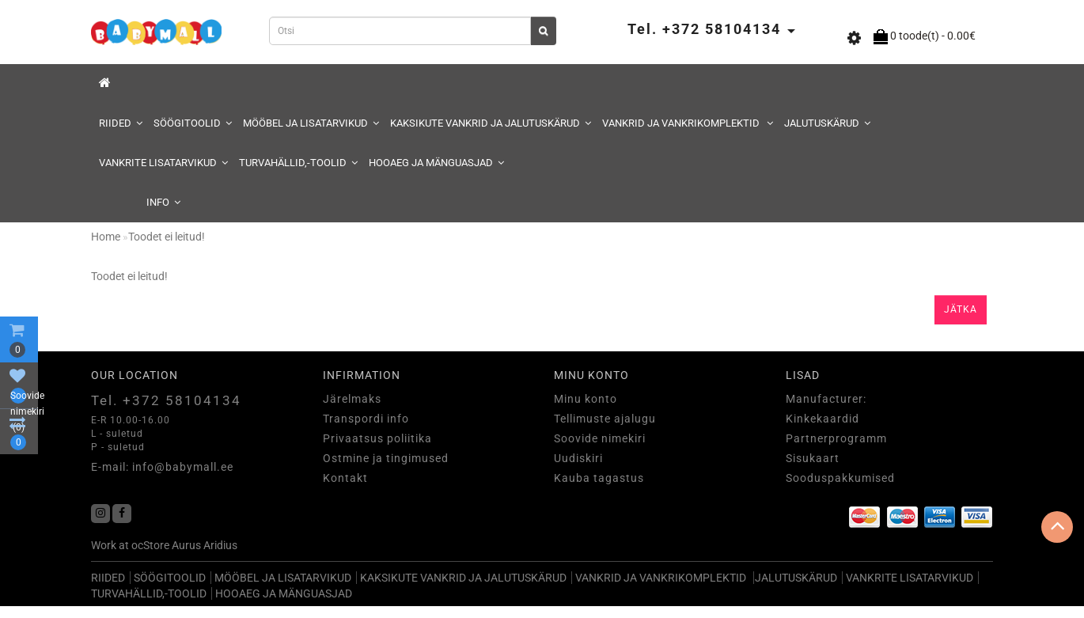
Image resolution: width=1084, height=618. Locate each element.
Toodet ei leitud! (166, 236)
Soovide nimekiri (600, 438)
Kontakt (345, 478)
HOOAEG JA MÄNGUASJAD (436, 163)
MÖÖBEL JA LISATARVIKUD (311, 123)
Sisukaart (813, 458)
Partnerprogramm (836, 438)
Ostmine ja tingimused (386, 458)
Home (105, 236)
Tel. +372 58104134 (166, 400)
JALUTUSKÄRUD (827, 123)
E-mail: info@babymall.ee (162, 467)
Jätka (960, 309)
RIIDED (120, 123)
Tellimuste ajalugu (605, 418)
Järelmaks (352, 398)
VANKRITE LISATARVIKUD (163, 163)
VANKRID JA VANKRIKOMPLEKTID (687, 123)
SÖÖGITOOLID (193, 123)
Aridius (220, 545)
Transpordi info (366, 418)
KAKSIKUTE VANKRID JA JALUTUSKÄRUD (490, 123)
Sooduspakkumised (840, 478)
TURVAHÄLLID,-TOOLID (298, 163)
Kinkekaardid (822, 418)
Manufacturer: (826, 398)
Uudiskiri (578, 458)
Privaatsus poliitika (377, 438)
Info (163, 202)
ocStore (150, 545)
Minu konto (585, 398)
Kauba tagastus (599, 478)
